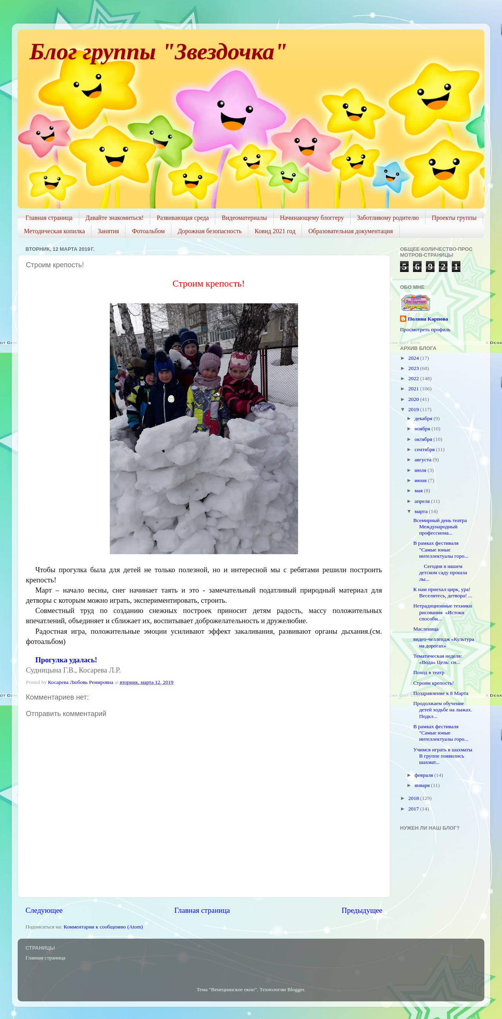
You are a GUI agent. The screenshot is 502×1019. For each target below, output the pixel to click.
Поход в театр (428, 672)
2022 (414, 378)
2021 (414, 389)
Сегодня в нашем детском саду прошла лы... (440, 572)
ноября (423, 429)
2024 (414, 358)
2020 (414, 399)
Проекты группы (454, 217)
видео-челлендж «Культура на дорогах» (443, 642)
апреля (423, 501)
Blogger (295, 989)
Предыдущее (362, 910)
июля (421, 470)
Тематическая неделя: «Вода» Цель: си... (437, 659)
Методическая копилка (54, 231)
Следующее (44, 910)
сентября (425, 449)
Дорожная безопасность (210, 231)
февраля (424, 775)
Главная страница (49, 217)
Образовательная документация (350, 231)
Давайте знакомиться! (114, 217)
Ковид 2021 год (275, 231)
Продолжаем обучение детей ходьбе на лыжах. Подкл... (442, 709)
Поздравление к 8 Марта (441, 693)
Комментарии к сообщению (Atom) (103, 927)
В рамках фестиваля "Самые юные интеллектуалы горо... (440, 549)
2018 (414, 798)
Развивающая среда (182, 217)
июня (421, 480)
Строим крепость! (433, 683)
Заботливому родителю (388, 217)
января (423, 785)
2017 (414, 809)
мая (419, 490)
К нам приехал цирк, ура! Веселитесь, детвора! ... (442, 592)
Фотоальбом (148, 231)
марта (422, 511)
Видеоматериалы (244, 217)
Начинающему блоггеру (312, 217)
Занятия (108, 231)
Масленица (425, 629)
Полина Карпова (428, 319)
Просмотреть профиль (425, 329)
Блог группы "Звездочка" (158, 51)
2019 (414, 409)
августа (424, 459)
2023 (414, 368)
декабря (424, 418)
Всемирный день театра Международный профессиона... (440, 526)
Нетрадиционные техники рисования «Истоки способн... (442, 612)
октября (424, 439)
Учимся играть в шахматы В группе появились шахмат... (442, 756)
